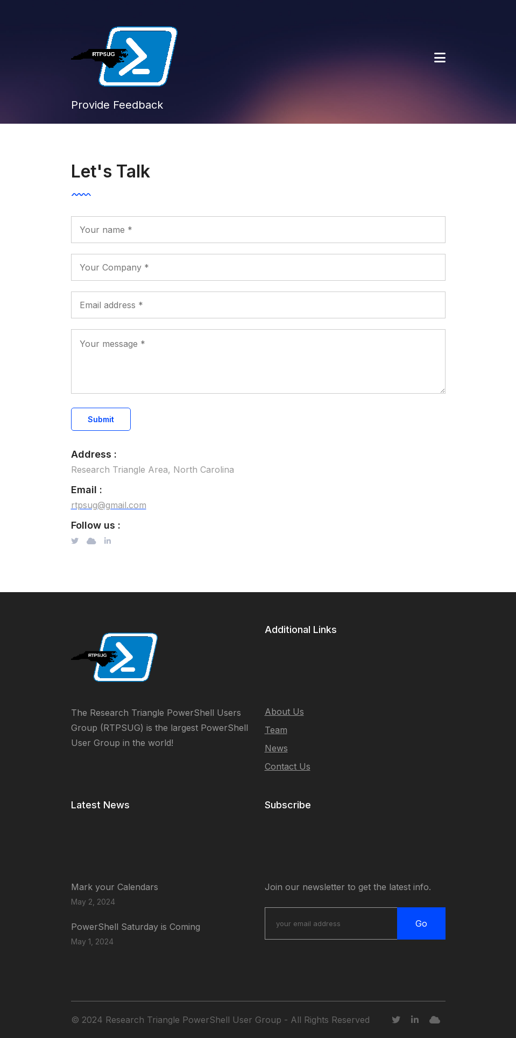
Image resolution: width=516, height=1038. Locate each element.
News (276, 748)
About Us (284, 711)
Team (276, 729)
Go (421, 923)
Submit (101, 419)
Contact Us (287, 766)
